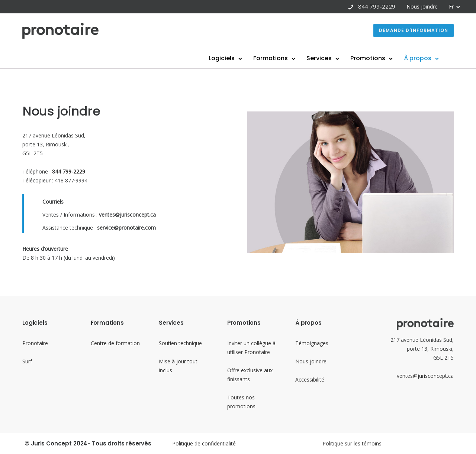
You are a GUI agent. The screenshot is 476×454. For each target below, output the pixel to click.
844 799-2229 (376, 6)
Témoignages (311, 343)
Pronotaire (35, 343)
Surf (27, 361)
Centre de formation (115, 343)
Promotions (367, 58)
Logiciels (222, 58)
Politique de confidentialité (204, 443)
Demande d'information (413, 30)
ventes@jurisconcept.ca (425, 375)
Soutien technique (180, 343)
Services (319, 58)
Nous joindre (422, 6)
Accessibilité (309, 379)
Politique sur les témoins (352, 443)
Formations (270, 58)
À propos (417, 58)
